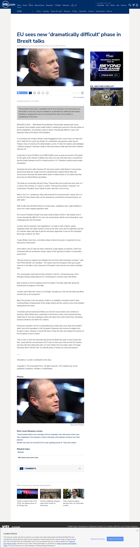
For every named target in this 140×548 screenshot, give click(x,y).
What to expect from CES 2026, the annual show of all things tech (27, 503)
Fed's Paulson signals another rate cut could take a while (73, 503)
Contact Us (101, 526)
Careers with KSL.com (115, 526)
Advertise (92, 526)
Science (91, 11)
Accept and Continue (115, 539)
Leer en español (78, 97)
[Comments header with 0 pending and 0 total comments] (50, 468)
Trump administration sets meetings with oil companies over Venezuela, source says (48, 434)
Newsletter (83, 526)
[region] (70, 537)
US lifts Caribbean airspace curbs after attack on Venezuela (50, 503)
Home (38, 11)
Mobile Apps (72, 526)
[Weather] (74, 6)
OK (137, 530)
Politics (75, 11)
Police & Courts (56, 11)
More (109, 11)
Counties (46, 11)
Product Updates (131, 526)
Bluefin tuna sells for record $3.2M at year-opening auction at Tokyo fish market (46, 442)
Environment (100, 11)
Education (82, 11)
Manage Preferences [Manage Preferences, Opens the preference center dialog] (98, 539)
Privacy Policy (11, 544)
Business (67, 11)
